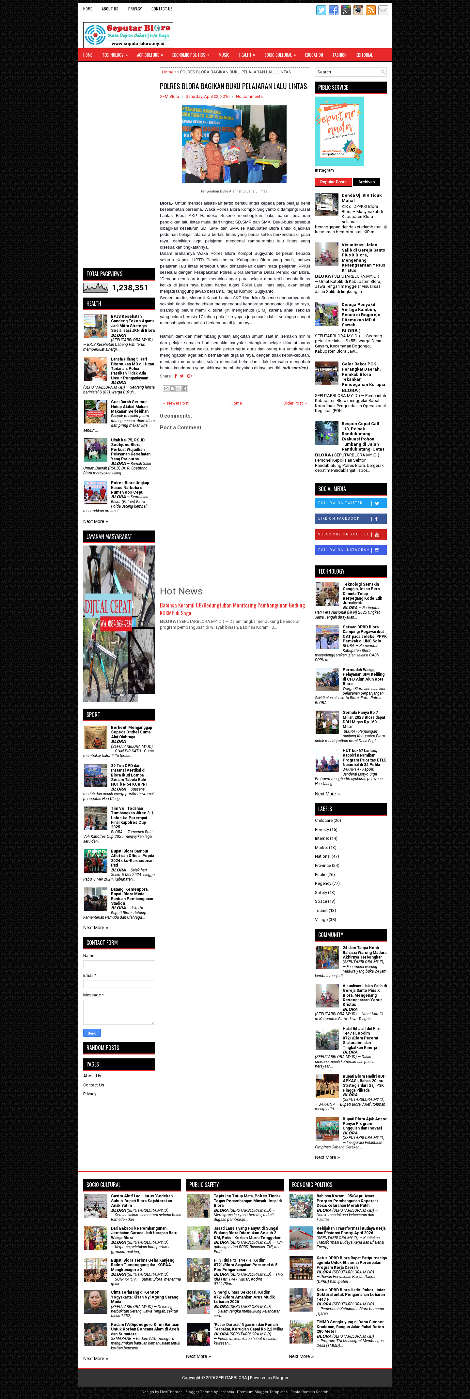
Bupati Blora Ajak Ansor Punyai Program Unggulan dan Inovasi (365, 1124)
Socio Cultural (282, 53)
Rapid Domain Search (309, 1392)
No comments (249, 96)
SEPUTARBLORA (231, 1377)
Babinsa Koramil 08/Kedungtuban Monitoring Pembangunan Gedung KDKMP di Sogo (232, 609)
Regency (323, 883)
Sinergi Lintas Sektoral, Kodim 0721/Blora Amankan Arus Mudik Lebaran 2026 (244, 1297)
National (323, 856)
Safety (321, 892)
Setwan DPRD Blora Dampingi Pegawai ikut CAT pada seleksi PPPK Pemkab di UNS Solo (365, 634)
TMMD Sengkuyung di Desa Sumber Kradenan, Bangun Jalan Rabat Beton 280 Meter (350, 1327)
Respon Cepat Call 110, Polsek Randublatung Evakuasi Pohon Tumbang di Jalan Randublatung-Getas (363, 436)
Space (321, 901)
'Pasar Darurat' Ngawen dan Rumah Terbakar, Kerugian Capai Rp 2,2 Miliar (248, 1326)
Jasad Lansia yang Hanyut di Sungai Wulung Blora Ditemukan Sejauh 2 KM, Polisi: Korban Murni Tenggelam (247, 1233)
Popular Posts (333, 182)
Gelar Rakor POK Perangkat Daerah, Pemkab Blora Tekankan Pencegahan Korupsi (363, 374)
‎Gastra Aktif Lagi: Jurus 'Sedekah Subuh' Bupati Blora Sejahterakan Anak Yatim (142, 1201)
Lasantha (226, 1392)
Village (321, 919)
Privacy (135, 8)
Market (321, 847)
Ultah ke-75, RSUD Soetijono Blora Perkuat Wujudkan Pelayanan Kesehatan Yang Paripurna (130, 449)
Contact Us (162, 8)
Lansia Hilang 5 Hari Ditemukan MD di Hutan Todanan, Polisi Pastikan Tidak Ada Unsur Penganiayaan (132, 368)
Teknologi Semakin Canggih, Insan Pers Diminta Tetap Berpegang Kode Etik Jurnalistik (362, 594)
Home (87, 8)
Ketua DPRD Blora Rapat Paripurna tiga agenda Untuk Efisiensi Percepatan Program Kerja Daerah (352, 1263)
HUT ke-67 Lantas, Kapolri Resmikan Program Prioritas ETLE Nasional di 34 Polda (364, 757)
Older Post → (295, 403)
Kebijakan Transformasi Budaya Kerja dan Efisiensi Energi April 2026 (351, 1230)
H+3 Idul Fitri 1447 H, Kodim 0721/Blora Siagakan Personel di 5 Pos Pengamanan (245, 1265)
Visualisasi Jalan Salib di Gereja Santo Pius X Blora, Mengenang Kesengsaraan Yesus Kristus (363, 257)
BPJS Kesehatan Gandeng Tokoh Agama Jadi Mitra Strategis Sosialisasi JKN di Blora (133, 323)
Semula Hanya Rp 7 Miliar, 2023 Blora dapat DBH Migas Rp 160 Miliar (364, 719)
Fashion (340, 55)
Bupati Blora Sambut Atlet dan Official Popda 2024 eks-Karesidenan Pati (132, 858)
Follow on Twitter (352, 503)
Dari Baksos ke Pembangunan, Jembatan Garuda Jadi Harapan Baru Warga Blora (144, 1233)
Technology (117, 53)
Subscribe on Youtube (352, 534)
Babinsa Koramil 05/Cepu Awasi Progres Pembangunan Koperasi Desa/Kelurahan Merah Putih (347, 1201)
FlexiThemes (171, 1392)
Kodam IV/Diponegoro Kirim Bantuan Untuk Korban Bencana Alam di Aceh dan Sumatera (145, 1329)
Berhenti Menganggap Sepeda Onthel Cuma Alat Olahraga (131, 732)
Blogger (280, 1377)
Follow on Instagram (352, 550)
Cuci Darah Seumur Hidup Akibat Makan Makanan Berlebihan (130, 407)
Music (224, 55)
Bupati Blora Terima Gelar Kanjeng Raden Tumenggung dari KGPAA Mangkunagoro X (142, 1265)
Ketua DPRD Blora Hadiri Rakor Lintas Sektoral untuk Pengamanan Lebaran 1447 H (351, 1295)
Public (320, 874)
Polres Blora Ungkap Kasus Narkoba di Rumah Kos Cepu (130, 488)
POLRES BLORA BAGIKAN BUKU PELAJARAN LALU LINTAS (233, 86)
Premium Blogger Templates (262, 1392)
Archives (366, 182)
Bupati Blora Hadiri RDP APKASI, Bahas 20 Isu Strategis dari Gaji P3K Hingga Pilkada (364, 1083)
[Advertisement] (119, 165)
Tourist (321, 910)
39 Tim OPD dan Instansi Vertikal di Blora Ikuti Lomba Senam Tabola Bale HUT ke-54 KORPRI (129, 775)
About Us (110, 8)
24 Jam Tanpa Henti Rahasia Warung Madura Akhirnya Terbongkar (364, 952)
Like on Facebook (352, 519)
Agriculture (152, 53)
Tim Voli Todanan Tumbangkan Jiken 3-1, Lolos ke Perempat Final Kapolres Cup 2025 (132, 818)
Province (323, 865)
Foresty (322, 829)
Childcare (324, 820)
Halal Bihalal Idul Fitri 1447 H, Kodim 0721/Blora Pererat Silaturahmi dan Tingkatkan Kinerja (361, 1038)
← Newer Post (175, 403)
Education (314, 55)
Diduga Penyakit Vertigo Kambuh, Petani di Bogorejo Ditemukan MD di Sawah (361, 314)
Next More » (95, 521)
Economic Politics (193, 53)
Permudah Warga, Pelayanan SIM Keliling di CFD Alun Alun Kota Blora (363, 677)
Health (249, 53)
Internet (322, 838)
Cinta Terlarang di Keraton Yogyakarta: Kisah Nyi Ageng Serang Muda (144, 1297)
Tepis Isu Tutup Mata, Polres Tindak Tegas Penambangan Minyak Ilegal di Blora (248, 1201)
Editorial (364, 55)
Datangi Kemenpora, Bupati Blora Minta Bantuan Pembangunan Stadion (132, 896)
